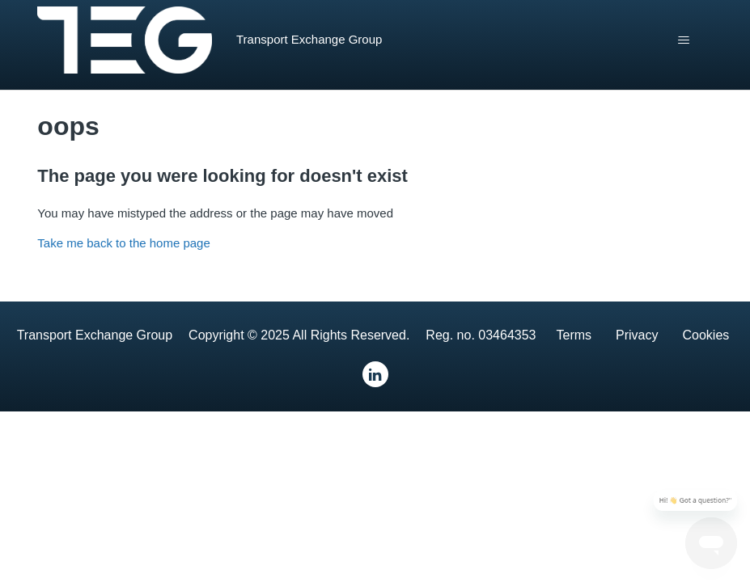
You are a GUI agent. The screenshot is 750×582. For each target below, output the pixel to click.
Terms (573, 335)
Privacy (637, 335)
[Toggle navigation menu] (684, 40)
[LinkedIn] (375, 374)
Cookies (706, 335)
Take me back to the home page (123, 243)
